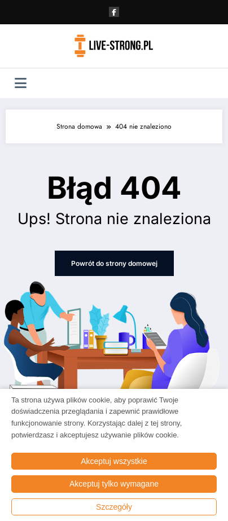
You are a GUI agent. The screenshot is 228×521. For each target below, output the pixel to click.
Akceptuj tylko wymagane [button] (114, 483)
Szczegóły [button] (114, 506)
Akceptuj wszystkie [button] (114, 461)
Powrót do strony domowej (114, 263)
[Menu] (20, 83)
